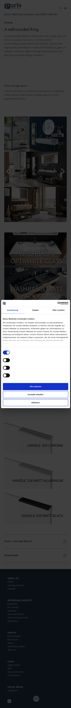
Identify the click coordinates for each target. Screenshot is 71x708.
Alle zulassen (35, 386)
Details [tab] (35, 310)
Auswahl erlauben (35, 394)
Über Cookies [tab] (58, 310)
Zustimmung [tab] (12, 310)
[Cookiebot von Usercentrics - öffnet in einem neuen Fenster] (57, 303)
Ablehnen (35, 403)
